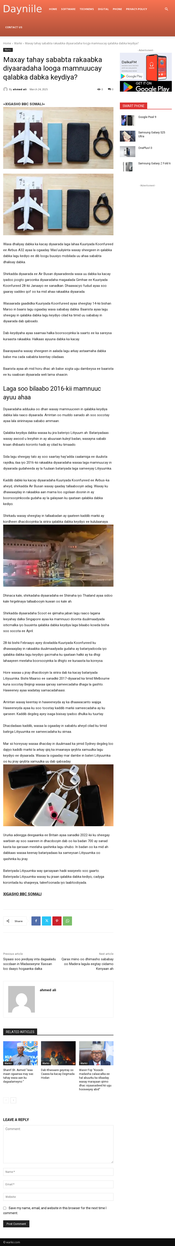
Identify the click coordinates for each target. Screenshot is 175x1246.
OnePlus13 (145, 148)
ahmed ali (20, 89)
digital (103, 9)
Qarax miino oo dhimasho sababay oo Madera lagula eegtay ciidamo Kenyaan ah (87, 964)
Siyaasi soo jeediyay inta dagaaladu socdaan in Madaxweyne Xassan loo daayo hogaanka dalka (29, 964)
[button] (166, 9)
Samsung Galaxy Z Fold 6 (154, 163)
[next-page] (13, 1100)
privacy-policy (136, 9)
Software (68, 9)
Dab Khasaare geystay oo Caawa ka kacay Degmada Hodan (58, 1073)
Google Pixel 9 (147, 117)
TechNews (87, 9)
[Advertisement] (147, 210)
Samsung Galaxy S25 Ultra (155, 132)
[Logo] (25, 9)
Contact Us (13, 27)
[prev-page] (6, 1100)
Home (53, 9)
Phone (117, 9)
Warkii (18, 43)
